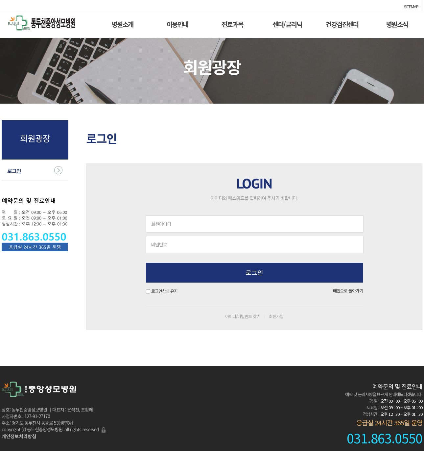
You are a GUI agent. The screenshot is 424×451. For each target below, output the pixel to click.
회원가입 (276, 316)
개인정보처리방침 (19, 436)
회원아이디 (161, 224)
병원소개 (122, 23)
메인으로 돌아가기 (348, 291)
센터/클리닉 (287, 23)
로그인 (14, 171)
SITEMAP (411, 6)
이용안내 (177, 23)
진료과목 (232, 23)
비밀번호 (159, 244)
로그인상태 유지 (164, 291)
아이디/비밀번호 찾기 (242, 316)
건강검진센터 (342, 23)
